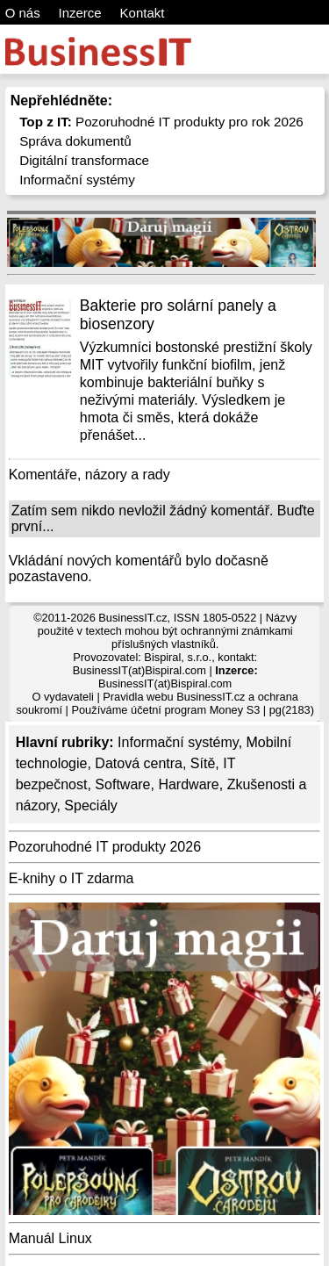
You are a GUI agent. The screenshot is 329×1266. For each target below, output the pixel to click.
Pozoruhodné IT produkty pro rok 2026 (161, 121)
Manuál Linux (50, 1238)
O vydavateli (62, 696)
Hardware (188, 784)
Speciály (90, 805)
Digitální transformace (84, 160)
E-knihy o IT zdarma (71, 878)
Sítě (202, 763)
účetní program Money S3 (195, 709)
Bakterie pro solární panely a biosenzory (178, 315)
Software (122, 784)
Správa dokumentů (75, 140)
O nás (22, 12)
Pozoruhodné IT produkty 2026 (105, 846)
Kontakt (142, 12)
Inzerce (80, 12)
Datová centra (138, 763)
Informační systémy (77, 179)
